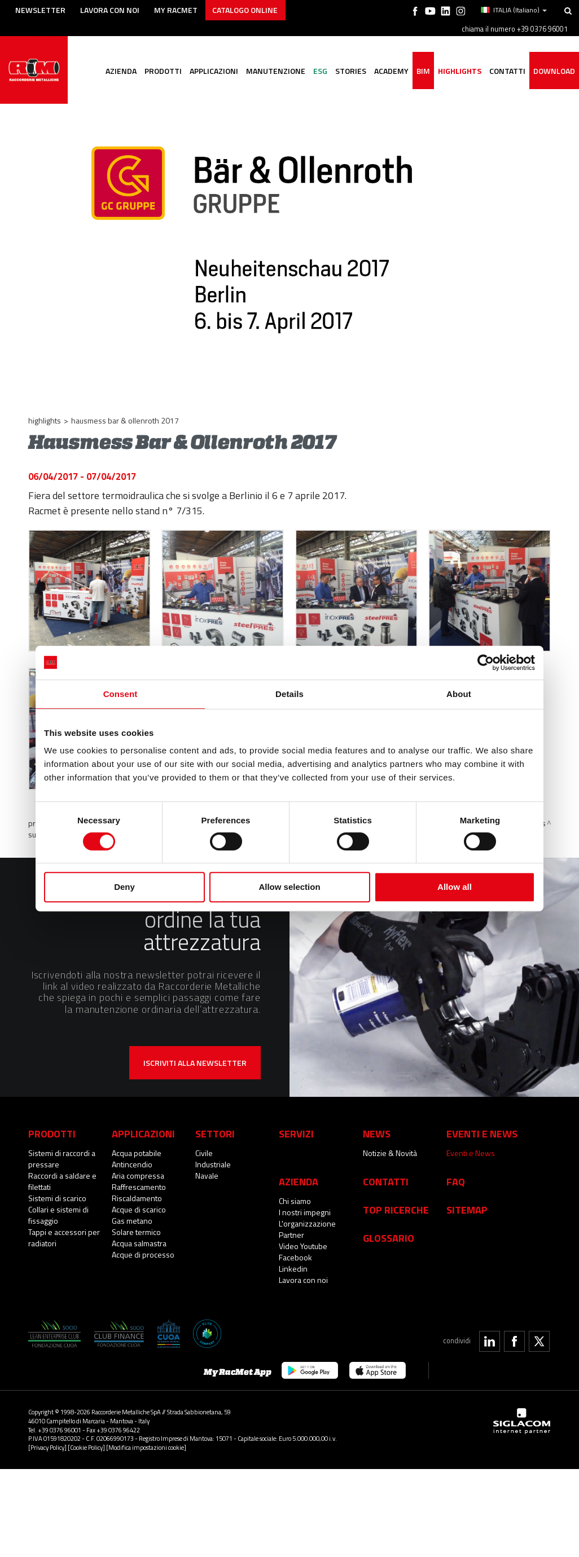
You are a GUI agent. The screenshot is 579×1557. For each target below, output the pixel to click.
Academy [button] (391, 71)
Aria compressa (138, 1168)
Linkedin (293, 1261)
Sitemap (467, 1202)
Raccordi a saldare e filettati (62, 1173)
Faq (455, 1174)
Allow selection (289, 887)
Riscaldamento (137, 1191)
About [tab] (458, 694)
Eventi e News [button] (481, 1126)
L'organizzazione (307, 1216)
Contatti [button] (507, 71)
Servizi (296, 1126)
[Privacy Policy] (47, 1440)
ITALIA (514, 10)
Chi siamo (295, 1193)
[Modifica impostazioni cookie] (146, 1440)
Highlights (459, 71)
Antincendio (132, 1157)
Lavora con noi (109, 10)
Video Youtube (303, 1239)
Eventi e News (470, 1146)
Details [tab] (289, 694)
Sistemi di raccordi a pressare (61, 1151)
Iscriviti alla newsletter (195, 1055)
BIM (423, 71)
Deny (124, 887)
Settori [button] (215, 1126)
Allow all (454, 887)
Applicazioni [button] (214, 71)
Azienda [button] (121, 71)
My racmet (176, 10)
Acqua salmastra (139, 1236)
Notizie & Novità (390, 1146)
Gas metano (132, 1213)
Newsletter (40, 10)
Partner (291, 1227)
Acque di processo (143, 1247)
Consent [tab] (120, 694)
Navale (206, 1168)
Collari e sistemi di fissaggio (58, 1207)
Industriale (213, 1157)
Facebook (295, 1250)
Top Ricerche (396, 1202)
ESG (320, 71)
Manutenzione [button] (275, 71)
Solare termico (136, 1224)
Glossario (388, 1230)
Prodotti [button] (163, 71)
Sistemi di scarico (57, 1191)
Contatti (386, 1174)
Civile (204, 1146)
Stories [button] (350, 71)
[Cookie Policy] (86, 1440)
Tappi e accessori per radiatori (64, 1230)
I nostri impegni (305, 1205)
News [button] (377, 1126)
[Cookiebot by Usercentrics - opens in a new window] (485, 662)
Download (554, 71)
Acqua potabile (136, 1146)
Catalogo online (245, 10)
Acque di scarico (139, 1202)
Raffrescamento (139, 1179)
